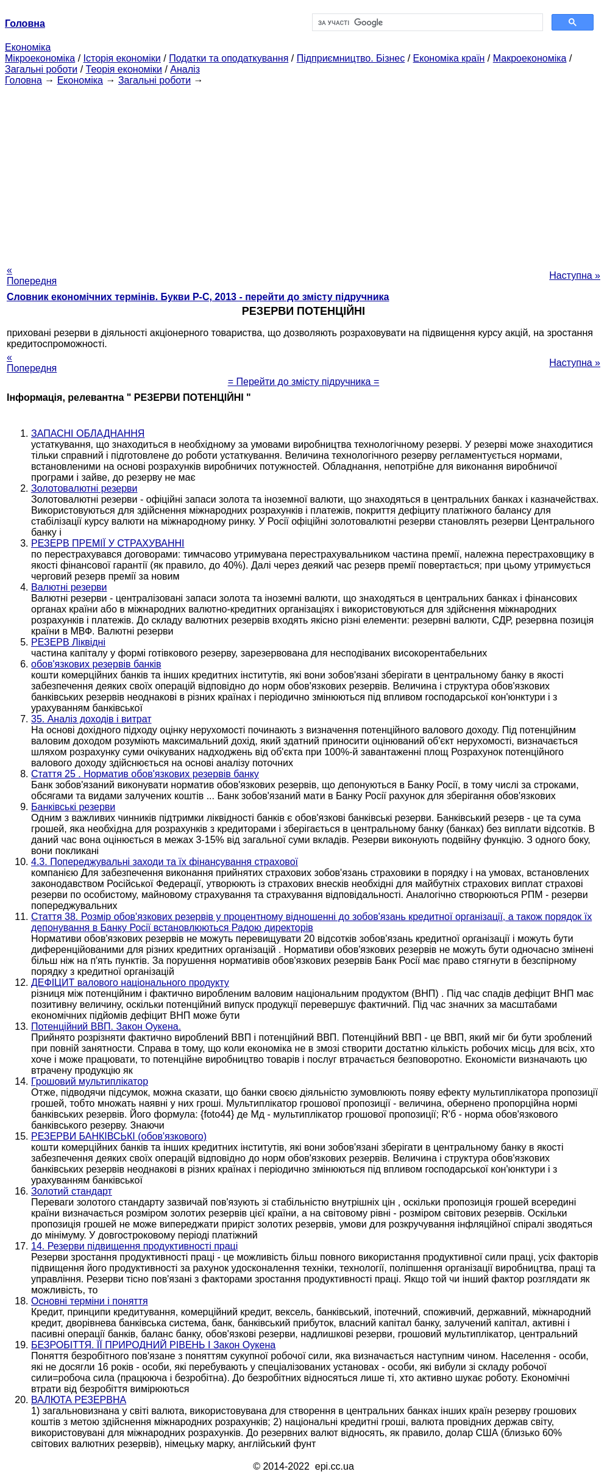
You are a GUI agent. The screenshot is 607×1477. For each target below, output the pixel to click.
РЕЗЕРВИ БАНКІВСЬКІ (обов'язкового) (119, 1136)
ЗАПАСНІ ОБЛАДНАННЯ (87, 433)
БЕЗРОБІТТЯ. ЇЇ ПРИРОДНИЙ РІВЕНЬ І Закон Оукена (153, 1345)
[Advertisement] (303, 171)
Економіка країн (449, 58)
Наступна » (574, 275)
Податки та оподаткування (228, 58)
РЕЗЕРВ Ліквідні (68, 642)
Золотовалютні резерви (84, 488)
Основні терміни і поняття (89, 1301)
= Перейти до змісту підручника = (304, 381)
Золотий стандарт (71, 1191)
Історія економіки (122, 58)
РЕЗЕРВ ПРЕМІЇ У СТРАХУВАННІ (108, 543)
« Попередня (32, 275)
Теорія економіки (124, 69)
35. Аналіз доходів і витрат (91, 719)
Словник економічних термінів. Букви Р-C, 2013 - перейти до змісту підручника (198, 297)
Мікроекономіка (40, 58)
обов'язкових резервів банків (96, 664)
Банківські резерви (73, 807)
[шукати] (426, 22)
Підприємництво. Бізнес (351, 58)
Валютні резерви (69, 587)
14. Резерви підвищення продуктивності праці (134, 1246)
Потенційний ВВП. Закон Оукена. (106, 1026)
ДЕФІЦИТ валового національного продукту (130, 982)
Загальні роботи (41, 69)
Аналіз (185, 69)
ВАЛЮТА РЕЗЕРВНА (78, 1400)
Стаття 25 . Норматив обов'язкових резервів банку (145, 774)
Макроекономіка (530, 58)
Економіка (28, 47)
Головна (23, 80)
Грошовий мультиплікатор (89, 1081)
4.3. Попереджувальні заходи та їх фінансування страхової (164, 862)
